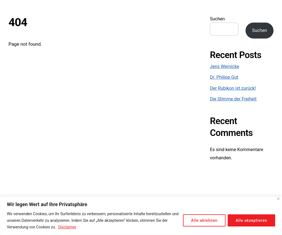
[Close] (278, 199)
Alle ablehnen (204, 220)
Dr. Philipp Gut (224, 77)
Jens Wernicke (224, 66)
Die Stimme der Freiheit (233, 99)
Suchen (217, 18)
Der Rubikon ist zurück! (233, 88)
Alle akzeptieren (251, 220)
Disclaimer (67, 227)
